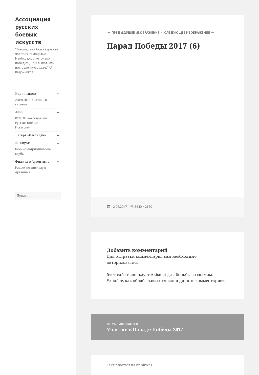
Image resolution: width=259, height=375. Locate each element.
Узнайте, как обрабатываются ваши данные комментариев (165, 280)
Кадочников (34, 99)
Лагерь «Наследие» (30, 135)
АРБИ (34, 120)
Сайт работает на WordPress (129, 365)
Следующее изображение (187, 32)
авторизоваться (123, 262)
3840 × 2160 (143, 206)
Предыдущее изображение (135, 32)
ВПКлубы (34, 148)
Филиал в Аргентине (34, 167)
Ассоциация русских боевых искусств (33, 30)
